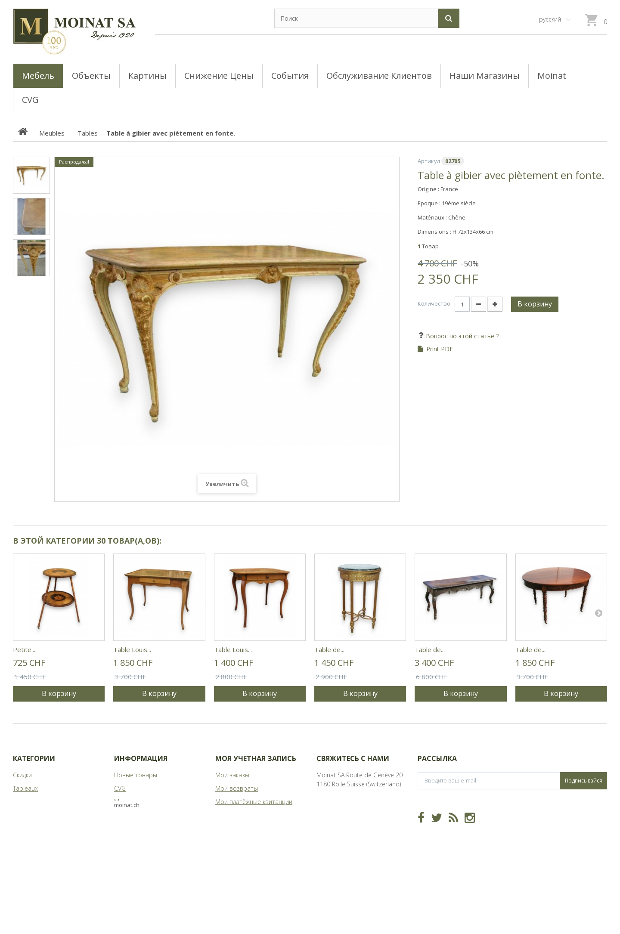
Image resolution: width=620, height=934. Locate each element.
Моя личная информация (251, 828)
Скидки (22, 775)
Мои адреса (232, 815)
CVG (120, 788)
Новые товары (135, 775)
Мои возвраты (236, 788)
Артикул (429, 161)
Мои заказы (232, 775)
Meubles (25, 802)
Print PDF (439, 349)
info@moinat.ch (338, 811)
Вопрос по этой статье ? (461, 336)
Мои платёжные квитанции (253, 802)
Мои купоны (232, 842)
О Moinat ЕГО (133, 815)
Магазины (128, 802)
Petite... (24, 649)
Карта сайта (131, 828)
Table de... (329, 649)
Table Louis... (132, 649)
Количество (434, 303)
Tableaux (25, 788)
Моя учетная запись (255, 758)
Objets (22, 815)
